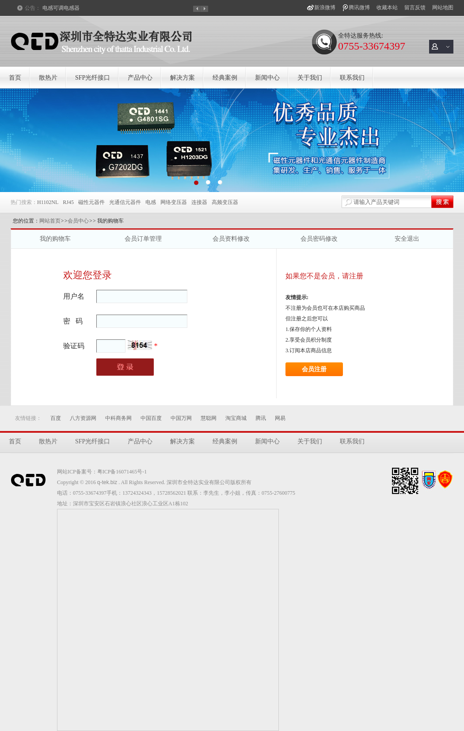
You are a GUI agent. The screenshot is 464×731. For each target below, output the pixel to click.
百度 (55, 418)
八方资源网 (83, 418)
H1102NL (47, 202)
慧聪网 (209, 418)
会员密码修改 (319, 238)
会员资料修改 (231, 238)
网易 (280, 418)
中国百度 (151, 418)
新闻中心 (267, 77)
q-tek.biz (107, 482)
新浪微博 (324, 7)
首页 (15, 77)
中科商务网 (118, 418)
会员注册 (314, 369)
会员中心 (78, 221)
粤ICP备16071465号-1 (122, 472)
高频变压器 (225, 202)
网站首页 (50, 221)
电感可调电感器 (61, 8)
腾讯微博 (359, 7)
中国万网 (181, 418)
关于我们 (309, 77)
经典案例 (225, 77)
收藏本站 (387, 7)
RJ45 (68, 202)
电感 (150, 202)
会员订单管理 (143, 238)
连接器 (199, 202)
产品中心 (140, 77)
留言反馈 (415, 7)
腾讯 (260, 418)
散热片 (48, 77)
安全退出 (407, 238)
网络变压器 (173, 202)
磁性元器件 (91, 202)
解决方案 (182, 77)
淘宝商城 (236, 418)
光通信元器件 (125, 202)
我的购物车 (55, 238)
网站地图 (442, 7)
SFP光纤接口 (92, 77)
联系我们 (352, 77)
